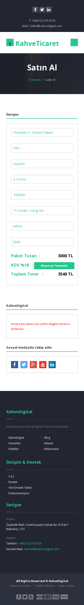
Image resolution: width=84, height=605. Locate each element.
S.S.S (11, 476)
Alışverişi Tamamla (54, 266)
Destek (13, 482)
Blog (47, 438)
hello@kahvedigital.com (46, 26)
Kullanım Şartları (20, 586)
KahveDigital (16, 438)
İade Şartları (66, 586)
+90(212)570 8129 (30, 543)
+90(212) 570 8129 (43, 20)
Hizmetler (15, 443)
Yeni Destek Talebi (20, 488)
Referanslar (51, 449)
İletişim (48, 443)
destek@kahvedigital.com (41, 549)
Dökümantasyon (19, 493)
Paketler (14, 449)
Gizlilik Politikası (45, 586)
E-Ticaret (35, 80)
